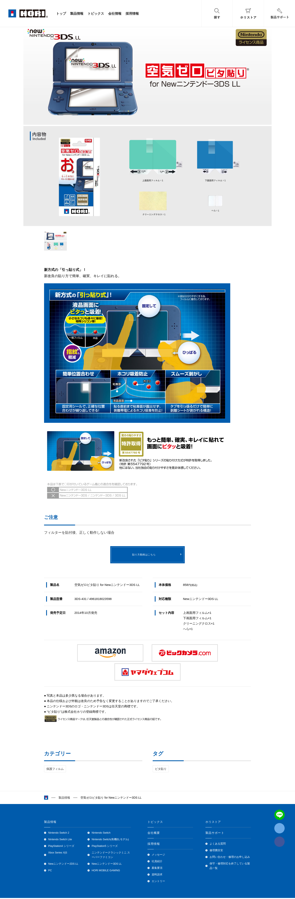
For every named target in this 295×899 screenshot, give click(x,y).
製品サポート (214, 833)
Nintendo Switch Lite (60, 840)
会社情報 (114, 13)
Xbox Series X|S (57, 853)
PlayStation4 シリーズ (61, 847)
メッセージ (158, 855)
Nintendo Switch (101, 833)
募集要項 (157, 869)
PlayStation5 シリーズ (105, 847)
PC (50, 871)
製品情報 (76, 13)
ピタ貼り (161, 770)
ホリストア (213, 822)
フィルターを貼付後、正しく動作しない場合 (81, 532)
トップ (61, 13)
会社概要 (154, 833)
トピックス (96, 13)
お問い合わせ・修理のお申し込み (230, 858)
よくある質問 (218, 844)
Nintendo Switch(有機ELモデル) (110, 840)
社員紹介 (157, 862)
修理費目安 (216, 851)
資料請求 (157, 875)
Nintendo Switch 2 (58, 833)
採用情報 (132, 13)
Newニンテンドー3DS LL (107, 864)
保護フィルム (55, 770)
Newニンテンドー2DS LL (63, 864)
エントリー (158, 882)
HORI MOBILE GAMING (106, 871)
